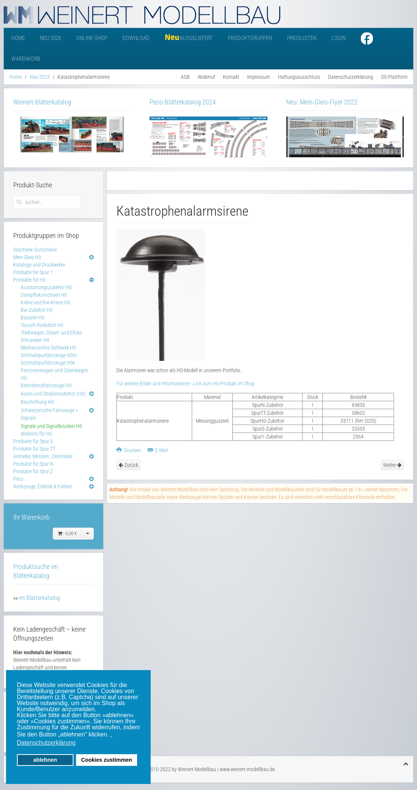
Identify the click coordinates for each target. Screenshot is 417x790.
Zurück (128, 465)
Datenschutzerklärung (350, 77)
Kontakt (231, 77)
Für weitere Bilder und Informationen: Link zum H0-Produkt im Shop (185, 383)
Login (338, 38)
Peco (18, 479)
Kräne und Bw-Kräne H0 (45, 302)
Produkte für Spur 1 (33, 272)
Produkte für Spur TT (34, 449)
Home (18, 38)
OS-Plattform (394, 77)
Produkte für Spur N (33, 464)
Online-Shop (91, 38)
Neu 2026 (50, 38)
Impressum (258, 77)
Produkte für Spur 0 (33, 441)
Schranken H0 (35, 340)
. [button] (111, 734)
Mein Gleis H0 (27, 257)
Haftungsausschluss (299, 77)
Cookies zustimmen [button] (106, 760)
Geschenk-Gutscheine (35, 250)
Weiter (392, 465)
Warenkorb (25, 58)
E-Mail (158, 450)
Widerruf (206, 77)
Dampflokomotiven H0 (44, 295)
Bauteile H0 (32, 317)
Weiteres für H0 (36, 434)
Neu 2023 (40, 77)
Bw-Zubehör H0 (37, 310)
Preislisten (301, 38)
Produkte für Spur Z (33, 471)
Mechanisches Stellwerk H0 (48, 348)
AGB (185, 77)
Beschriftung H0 (37, 402)
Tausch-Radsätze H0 (42, 325)
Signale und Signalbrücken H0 (51, 426)
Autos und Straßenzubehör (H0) (53, 394)
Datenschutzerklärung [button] (46, 742)
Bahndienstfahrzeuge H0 (46, 385)
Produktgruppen (250, 38)
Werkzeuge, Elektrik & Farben (42, 486)
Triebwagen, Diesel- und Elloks (51, 333)
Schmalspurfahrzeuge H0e (48, 363)
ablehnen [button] (45, 760)
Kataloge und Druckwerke (39, 265)
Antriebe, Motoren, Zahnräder (43, 456)
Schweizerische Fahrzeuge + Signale (49, 414)
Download (136, 38)
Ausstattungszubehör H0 (46, 287)
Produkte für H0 (29, 280)
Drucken (129, 450)
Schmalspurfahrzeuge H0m (49, 355)
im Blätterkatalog (39, 597)
